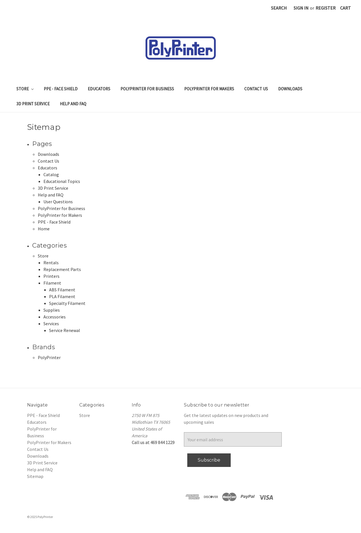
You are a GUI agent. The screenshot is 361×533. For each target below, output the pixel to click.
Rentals (51, 262)
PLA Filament (62, 296)
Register (326, 8)
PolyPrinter (49, 357)
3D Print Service (33, 103)
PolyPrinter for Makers (209, 88)
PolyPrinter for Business (147, 88)
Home (44, 228)
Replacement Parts (62, 269)
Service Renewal (64, 330)
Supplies (51, 310)
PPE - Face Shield (61, 88)
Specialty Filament (67, 303)
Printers (51, 276)
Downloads (290, 88)
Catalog (51, 174)
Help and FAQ (73, 103)
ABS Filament (62, 289)
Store (25, 88)
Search (279, 8)
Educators (99, 88)
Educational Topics (61, 181)
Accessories (54, 317)
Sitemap (35, 476)
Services (51, 323)
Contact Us (256, 88)
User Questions (58, 201)
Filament (52, 283)
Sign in (301, 8)
